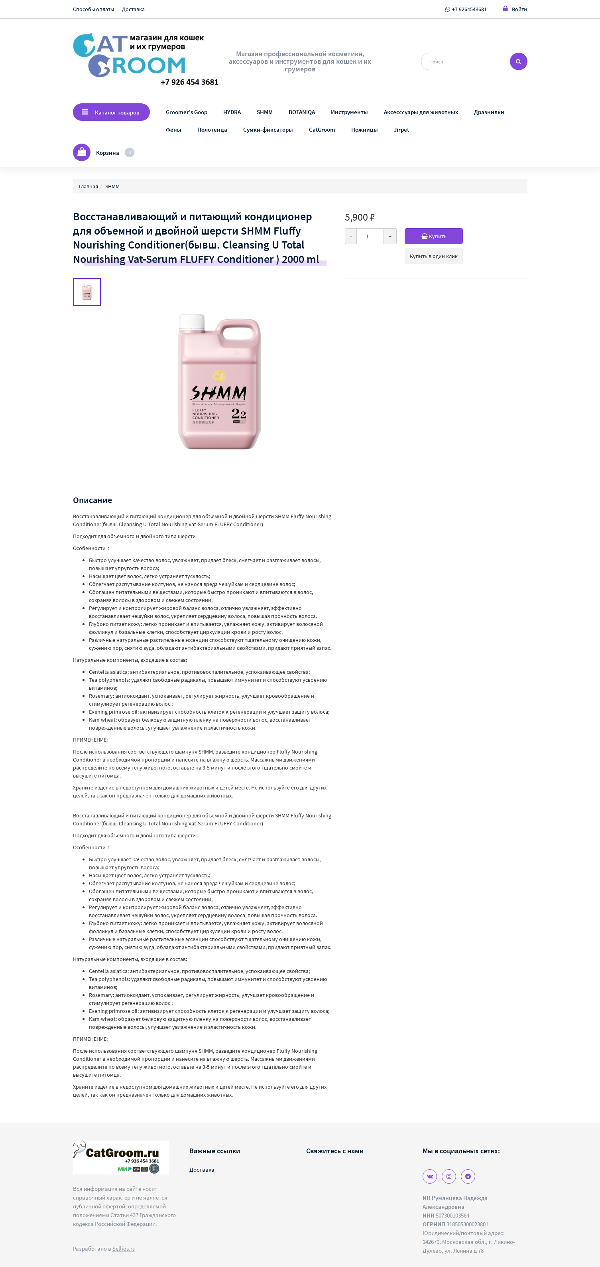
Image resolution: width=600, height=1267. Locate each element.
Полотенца (212, 129)
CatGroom (322, 129)
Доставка (133, 9)
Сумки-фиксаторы (268, 129)
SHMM (265, 112)
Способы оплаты (93, 9)
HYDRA (232, 112)
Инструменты (349, 112)
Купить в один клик (434, 256)
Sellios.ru (124, 1248)
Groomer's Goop (186, 112)
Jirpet (401, 129)
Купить (442, 236)
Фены (173, 129)
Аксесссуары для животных (421, 112)
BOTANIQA (302, 112)
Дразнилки (489, 112)
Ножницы (364, 129)
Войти (515, 9)
